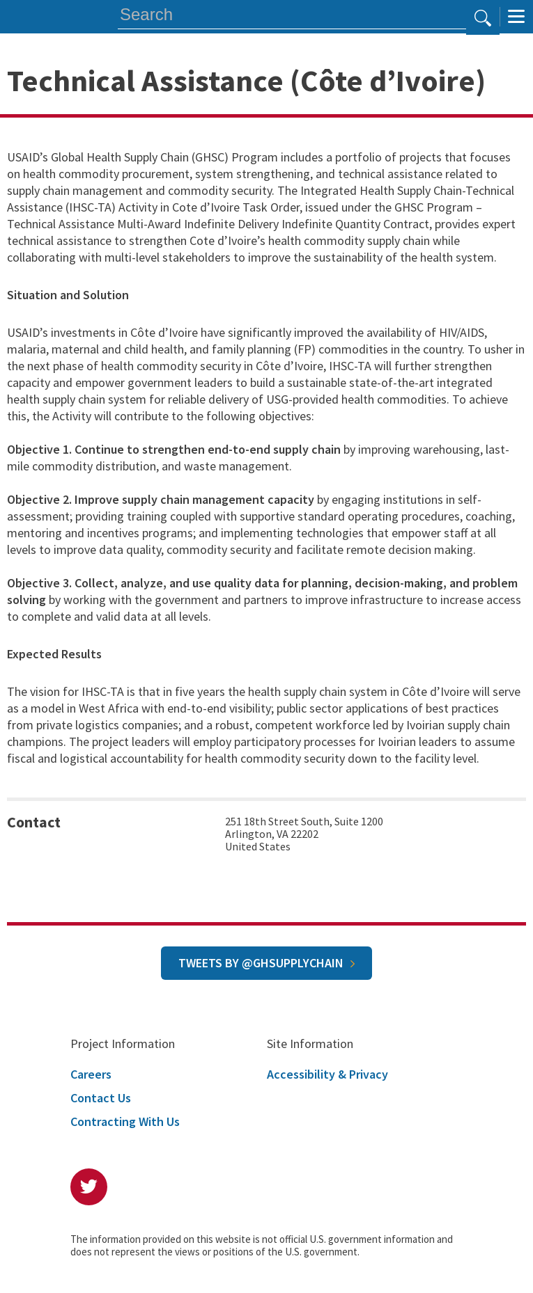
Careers (90, 1074)
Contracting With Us (125, 1121)
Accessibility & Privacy (327, 1074)
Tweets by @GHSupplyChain (260, 963)
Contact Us (100, 1098)
